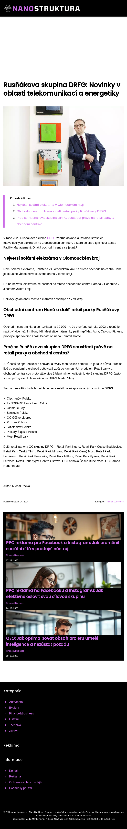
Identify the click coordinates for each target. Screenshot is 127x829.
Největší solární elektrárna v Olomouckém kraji (50, 204)
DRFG (51, 238)
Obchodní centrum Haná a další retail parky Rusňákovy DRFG (61, 211)
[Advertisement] (63, 42)
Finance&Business (115, 501)
